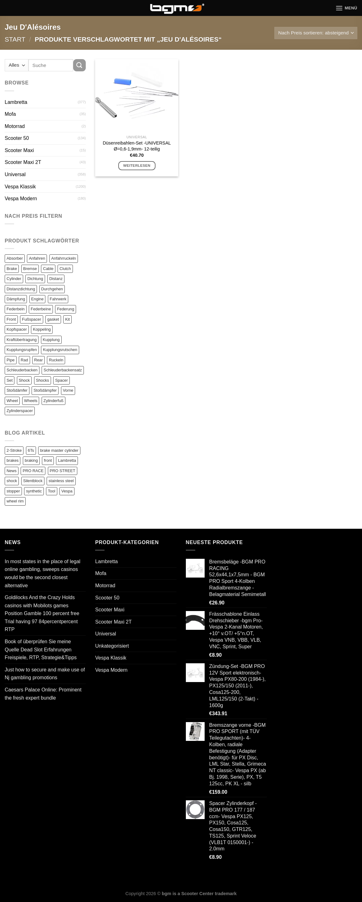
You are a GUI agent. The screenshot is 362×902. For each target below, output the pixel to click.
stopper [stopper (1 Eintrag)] (13, 491)
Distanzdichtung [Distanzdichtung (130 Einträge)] (21, 289)
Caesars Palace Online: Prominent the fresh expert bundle (43, 694)
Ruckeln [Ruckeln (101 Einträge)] (56, 360)
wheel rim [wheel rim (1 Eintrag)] (15, 501)
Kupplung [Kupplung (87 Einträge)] (51, 339)
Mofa (10, 114)
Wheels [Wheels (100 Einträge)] (31, 400)
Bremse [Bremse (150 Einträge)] (30, 268)
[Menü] (346, 8)
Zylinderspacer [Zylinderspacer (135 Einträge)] (20, 410)
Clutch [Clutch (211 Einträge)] (65, 268)
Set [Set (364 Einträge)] (10, 380)
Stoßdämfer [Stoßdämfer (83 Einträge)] (17, 390)
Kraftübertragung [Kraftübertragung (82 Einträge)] (22, 339)
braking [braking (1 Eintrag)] (31, 460)
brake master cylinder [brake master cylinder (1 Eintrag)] (59, 450)
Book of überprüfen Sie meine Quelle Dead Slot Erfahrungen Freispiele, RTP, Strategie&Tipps (41, 649)
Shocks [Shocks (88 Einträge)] (42, 380)
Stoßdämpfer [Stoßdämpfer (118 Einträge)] (45, 390)
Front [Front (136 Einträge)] (11, 319)
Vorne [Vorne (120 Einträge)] (68, 390)
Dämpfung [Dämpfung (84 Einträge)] (16, 299)
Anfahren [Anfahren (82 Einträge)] (37, 258)
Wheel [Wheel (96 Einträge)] (12, 400)
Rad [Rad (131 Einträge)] (24, 360)
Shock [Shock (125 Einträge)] (24, 380)
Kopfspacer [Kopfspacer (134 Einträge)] (17, 329)
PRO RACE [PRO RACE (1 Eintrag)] (33, 470)
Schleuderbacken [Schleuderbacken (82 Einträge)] (22, 370)
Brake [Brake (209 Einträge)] (12, 268)
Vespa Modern (21, 198)
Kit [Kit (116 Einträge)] (67, 319)
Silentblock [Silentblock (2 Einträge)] (33, 480)
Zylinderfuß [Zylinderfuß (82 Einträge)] (53, 400)
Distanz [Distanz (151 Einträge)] (56, 278)
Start (15, 39)
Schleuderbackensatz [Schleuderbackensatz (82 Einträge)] (62, 370)
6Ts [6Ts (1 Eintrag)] (31, 450)
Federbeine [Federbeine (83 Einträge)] (41, 309)
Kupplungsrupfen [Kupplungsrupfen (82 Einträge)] (22, 349)
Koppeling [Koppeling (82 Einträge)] (42, 329)
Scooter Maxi (19, 150)
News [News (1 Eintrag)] (12, 470)
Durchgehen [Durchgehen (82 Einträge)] (52, 289)
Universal (15, 174)
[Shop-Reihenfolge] (315, 33)
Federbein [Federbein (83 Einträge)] (16, 309)
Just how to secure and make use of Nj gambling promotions (45, 673)
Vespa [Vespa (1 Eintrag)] (67, 491)
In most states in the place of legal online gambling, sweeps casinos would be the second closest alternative (42, 573)
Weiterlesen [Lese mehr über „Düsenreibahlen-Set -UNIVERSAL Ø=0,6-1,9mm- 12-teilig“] (136, 165)
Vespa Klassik (20, 186)
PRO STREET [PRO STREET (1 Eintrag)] (62, 470)
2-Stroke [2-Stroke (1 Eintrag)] (14, 450)
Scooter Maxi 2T (23, 162)
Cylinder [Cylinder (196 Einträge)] (14, 278)
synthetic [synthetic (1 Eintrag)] (34, 491)
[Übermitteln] (79, 65)
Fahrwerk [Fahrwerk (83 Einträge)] (58, 299)
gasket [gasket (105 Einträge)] (53, 319)
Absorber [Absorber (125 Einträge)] (15, 258)
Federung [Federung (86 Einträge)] (65, 309)
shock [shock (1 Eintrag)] (12, 480)
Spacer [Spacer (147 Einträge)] (61, 380)
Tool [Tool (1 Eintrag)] (51, 491)
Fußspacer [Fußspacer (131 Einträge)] (31, 319)
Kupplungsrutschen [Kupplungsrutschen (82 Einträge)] (60, 349)
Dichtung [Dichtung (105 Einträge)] (35, 278)
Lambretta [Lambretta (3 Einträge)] (67, 460)
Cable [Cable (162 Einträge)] (48, 268)
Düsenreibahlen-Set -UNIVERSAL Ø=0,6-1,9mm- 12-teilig (137, 145)
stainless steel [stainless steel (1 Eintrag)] (61, 480)
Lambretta (16, 102)
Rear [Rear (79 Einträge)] (38, 360)
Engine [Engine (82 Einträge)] (37, 299)
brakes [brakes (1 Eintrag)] (12, 460)
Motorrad (15, 126)
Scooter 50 (17, 138)
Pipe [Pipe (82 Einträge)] (11, 360)
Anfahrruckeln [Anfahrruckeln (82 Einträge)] (63, 258)
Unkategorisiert (112, 646)
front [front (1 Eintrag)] (48, 460)
